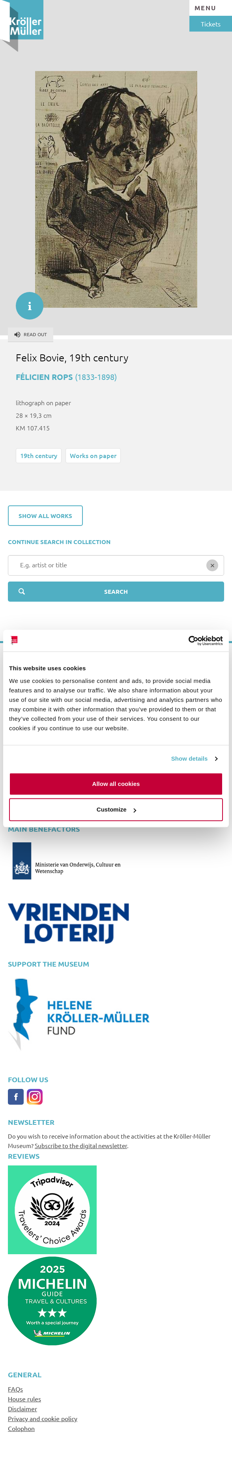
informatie (26, 302)
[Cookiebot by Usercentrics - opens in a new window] (188, 641)
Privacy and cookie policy (42, 1418)
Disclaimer (22, 1408)
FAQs (15, 1389)
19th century (38, 455)
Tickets (211, 24)
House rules (24, 1399)
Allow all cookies (116, 783)
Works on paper (93, 455)
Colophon (21, 1428)
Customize (116, 809)
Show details (189, 758)
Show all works (45, 516)
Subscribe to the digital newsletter (81, 1145)
